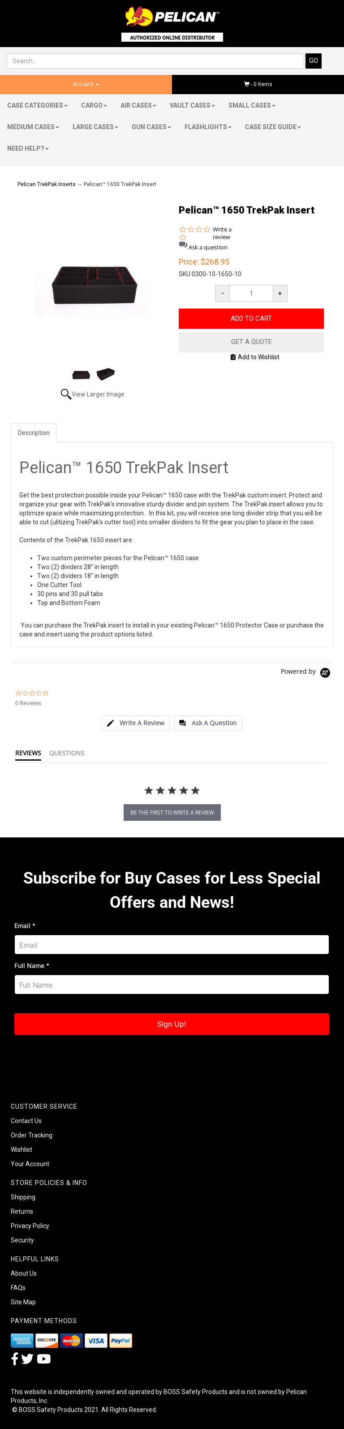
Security (22, 1240)
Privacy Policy (30, 1225)
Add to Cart (251, 318)
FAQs (18, 1287)
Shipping (23, 1197)
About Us (24, 1273)
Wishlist (21, 1149)
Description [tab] (34, 432)
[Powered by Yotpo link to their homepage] (307, 674)
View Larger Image (98, 394)
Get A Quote (251, 342)
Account (86, 84)
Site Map (23, 1302)
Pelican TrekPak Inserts (46, 184)
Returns (22, 1211)
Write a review (222, 233)
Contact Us (26, 1120)
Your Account (30, 1164)
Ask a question (208, 247)
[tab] (136, 723)
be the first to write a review (172, 812)
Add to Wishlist (255, 357)
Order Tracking (31, 1135)
